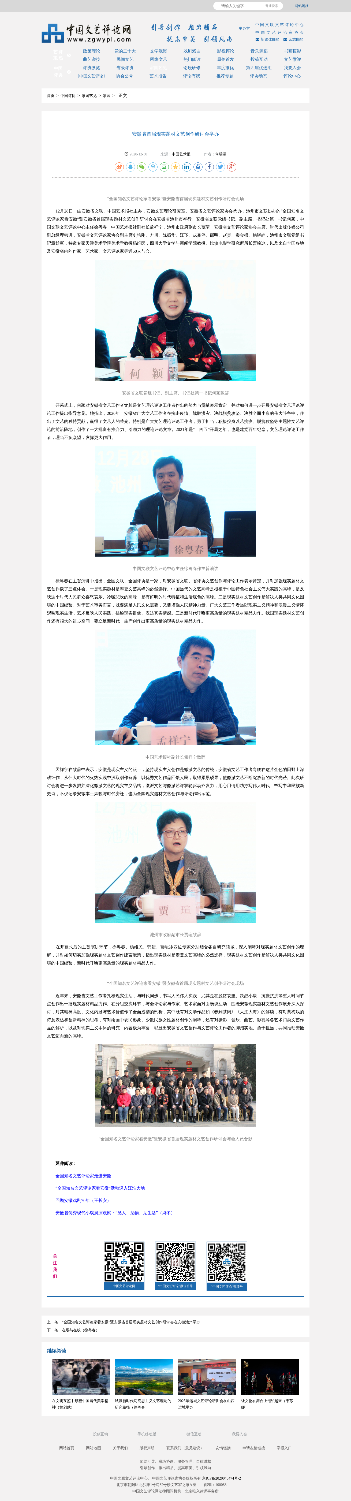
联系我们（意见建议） (185, 1448)
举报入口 (284, 1448)
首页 (50, 96)
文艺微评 (292, 59)
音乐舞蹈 (259, 51)
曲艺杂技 (91, 59)
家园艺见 (158, 67)
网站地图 (301, 6)
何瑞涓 (220, 154)
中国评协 (68, 96)
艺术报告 (158, 76)
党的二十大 (125, 51)
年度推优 (225, 67)
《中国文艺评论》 (91, 76)
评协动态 (258, 76)
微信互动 (194, 1434)
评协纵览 (91, 67)
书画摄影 (292, 51)
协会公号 (124, 76)
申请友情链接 (253, 1448)
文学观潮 (158, 51)
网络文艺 (158, 59)
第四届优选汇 (259, 67)
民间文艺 (125, 59)
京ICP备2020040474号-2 (221, 1478)
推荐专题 (225, 76)
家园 (106, 96)
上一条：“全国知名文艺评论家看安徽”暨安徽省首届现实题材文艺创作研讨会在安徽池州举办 (123, 1322)
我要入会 (292, 67)
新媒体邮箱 (266, 40)
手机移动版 (147, 1434)
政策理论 (91, 51)
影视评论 (225, 51)
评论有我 (191, 76)
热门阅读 (192, 59)
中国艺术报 (181, 154)
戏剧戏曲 (192, 51)
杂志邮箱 (293, 40)
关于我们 (120, 1448)
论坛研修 (191, 67)
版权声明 (147, 1448)
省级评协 (124, 67)
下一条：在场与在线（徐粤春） (73, 1330)
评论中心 (292, 76)
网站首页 (66, 1448)
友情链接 (223, 1448)
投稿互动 (259, 59)
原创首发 (225, 59)
